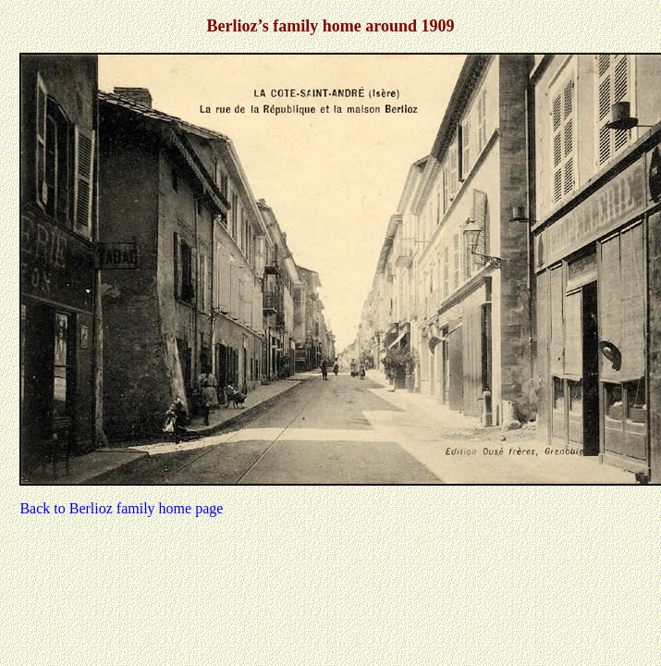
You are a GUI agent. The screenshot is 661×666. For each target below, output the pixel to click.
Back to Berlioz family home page (121, 508)
